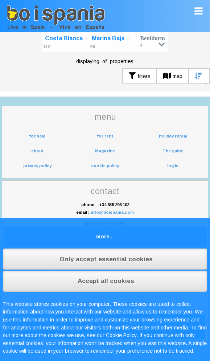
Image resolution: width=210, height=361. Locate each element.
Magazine (105, 151)
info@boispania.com (112, 212)
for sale (37, 136)
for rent (105, 136)
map (172, 76)
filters (140, 76)
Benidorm (152, 41)
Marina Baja (108, 38)
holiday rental (173, 136)
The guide (172, 151)
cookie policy (105, 166)
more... (105, 236)
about (37, 151)
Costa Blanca (64, 38)
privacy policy (37, 166)
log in (172, 166)
